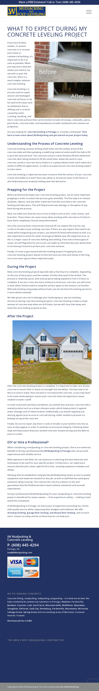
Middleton (67, 605)
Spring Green (30, 612)
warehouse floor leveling (62, 512)
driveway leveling (16, 512)
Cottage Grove (14, 612)
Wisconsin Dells (53, 605)
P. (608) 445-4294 (23, 545)
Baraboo (11, 605)
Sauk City (34, 608)
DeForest (23, 608)
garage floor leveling (38, 512)
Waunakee (79, 605)
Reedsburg (45, 608)
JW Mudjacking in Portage (57, 450)
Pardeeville (58, 608)
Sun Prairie (38, 605)
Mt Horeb (83, 608)
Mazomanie (71, 608)
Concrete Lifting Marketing (67, 687)
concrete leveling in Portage (41, 131)
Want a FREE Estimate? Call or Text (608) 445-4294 (49, 2)
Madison (66, 601)
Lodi (29, 605)
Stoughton (12, 608)
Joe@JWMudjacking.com (19, 552)
